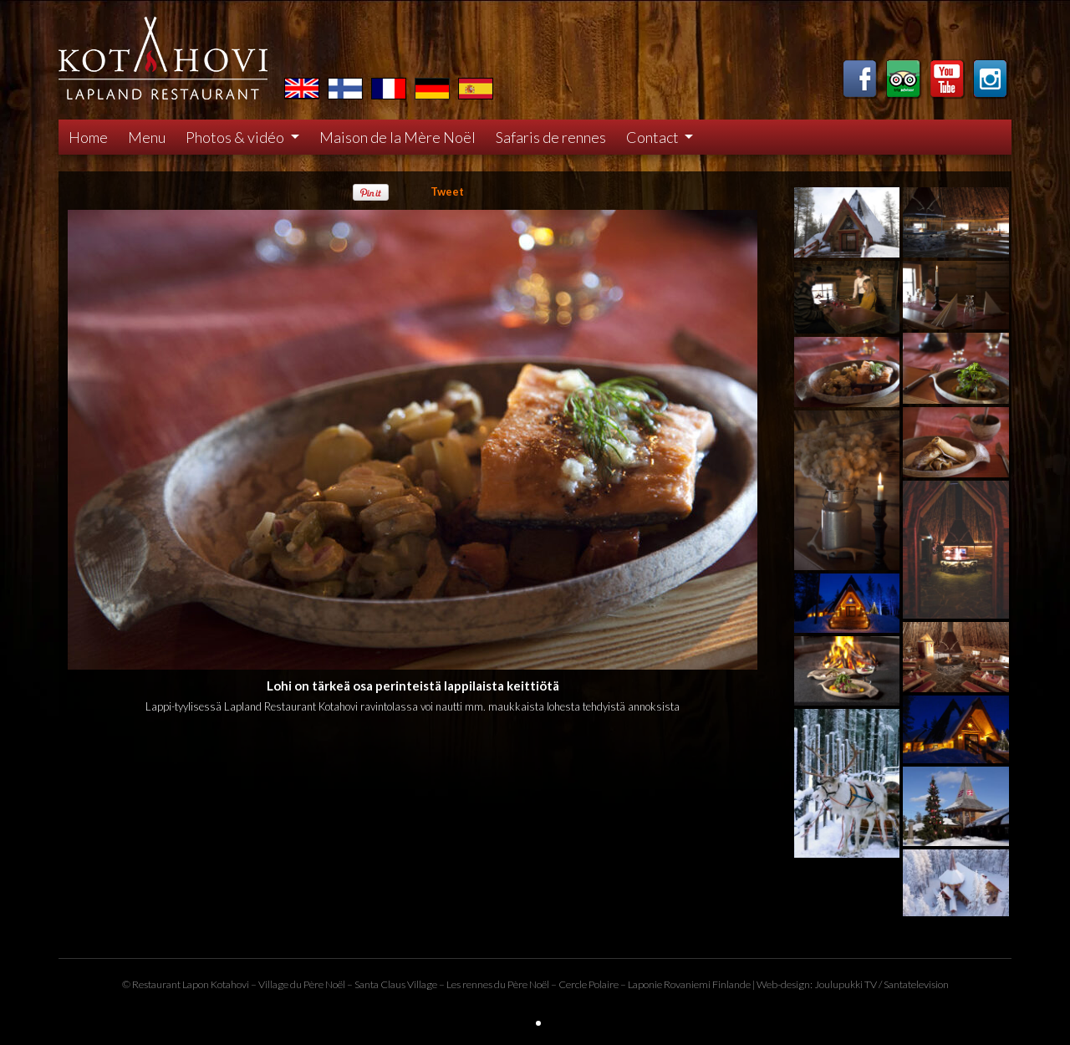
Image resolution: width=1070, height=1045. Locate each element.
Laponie (645, 984)
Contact (653, 137)
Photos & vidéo (236, 137)
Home (88, 137)
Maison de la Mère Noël (397, 137)
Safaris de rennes (551, 137)
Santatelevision (916, 984)
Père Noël (324, 984)
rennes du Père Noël (505, 984)
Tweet (447, 191)
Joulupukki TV (845, 984)
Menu (147, 137)
